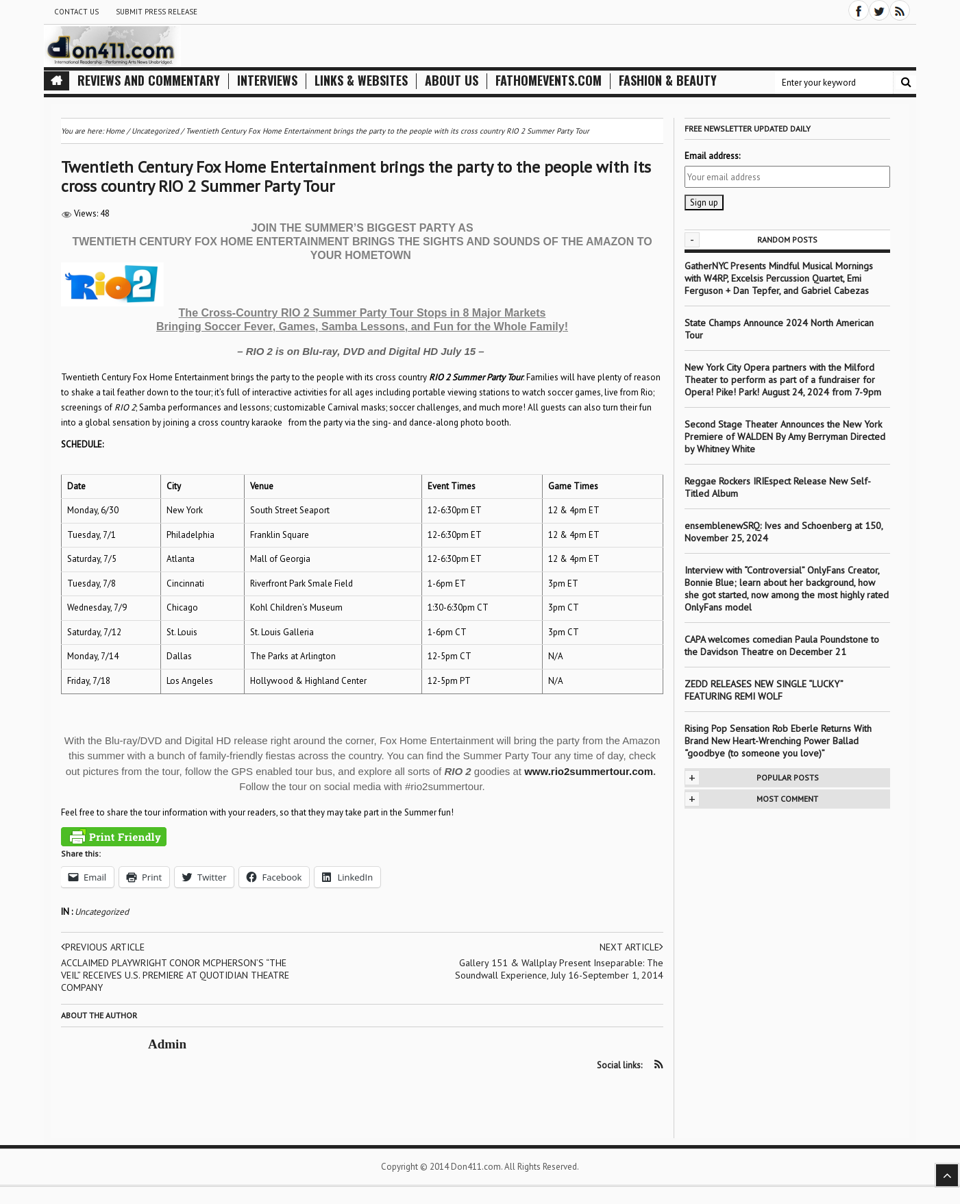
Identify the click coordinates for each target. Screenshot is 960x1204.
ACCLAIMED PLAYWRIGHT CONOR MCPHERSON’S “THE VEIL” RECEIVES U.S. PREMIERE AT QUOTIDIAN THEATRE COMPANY (175, 975)
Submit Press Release (156, 11)
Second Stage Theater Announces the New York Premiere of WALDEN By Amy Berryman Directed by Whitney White (785, 436)
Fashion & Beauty (668, 80)
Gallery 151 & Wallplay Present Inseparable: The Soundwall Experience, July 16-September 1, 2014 (559, 969)
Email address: (712, 156)
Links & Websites (361, 80)
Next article (631, 947)
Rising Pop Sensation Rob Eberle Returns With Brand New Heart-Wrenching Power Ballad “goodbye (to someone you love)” (778, 740)
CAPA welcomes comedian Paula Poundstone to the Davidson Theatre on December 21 (782, 645)
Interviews (267, 80)
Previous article (103, 947)
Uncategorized (102, 912)
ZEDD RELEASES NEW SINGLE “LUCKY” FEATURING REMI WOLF (764, 690)
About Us (451, 80)
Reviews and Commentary (148, 80)
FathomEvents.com (548, 80)
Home (115, 131)
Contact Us (76, 11)
